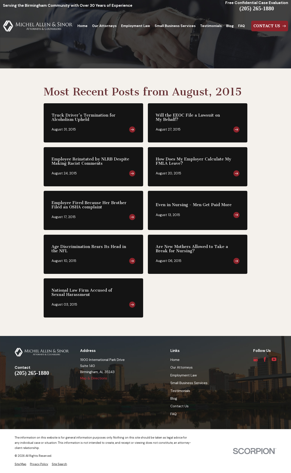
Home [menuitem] (82, 26)
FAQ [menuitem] (241, 26)
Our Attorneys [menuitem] (104, 26)
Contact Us (179, 406)
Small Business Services (189, 383)
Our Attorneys (181, 367)
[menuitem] (20, 464)
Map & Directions (93, 378)
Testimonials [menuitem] (211, 26)
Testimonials (180, 391)
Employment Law (183, 375)
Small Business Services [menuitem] (175, 26)
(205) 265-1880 (256, 8)
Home (175, 360)
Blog (173, 398)
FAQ (173, 414)
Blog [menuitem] (230, 26)
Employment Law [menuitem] (135, 26)
